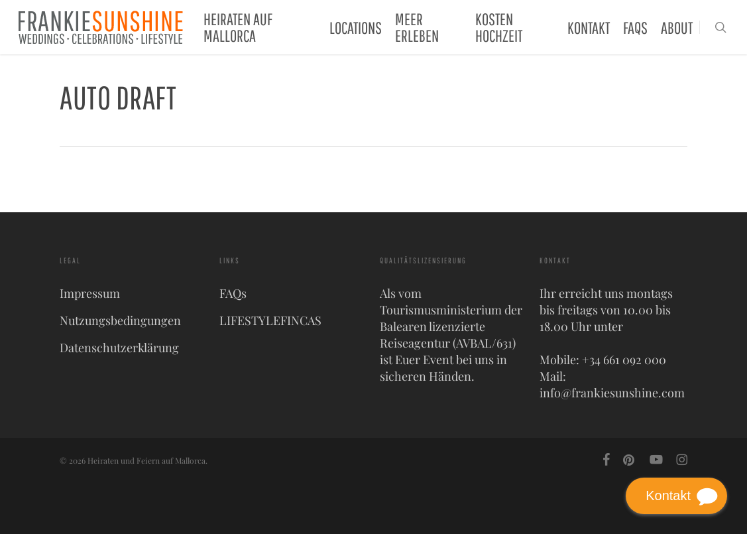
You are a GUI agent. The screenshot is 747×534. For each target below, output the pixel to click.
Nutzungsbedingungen (120, 320)
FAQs (233, 293)
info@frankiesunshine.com (612, 393)
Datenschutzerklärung (119, 348)
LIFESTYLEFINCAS (270, 320)
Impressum (90, 293)
